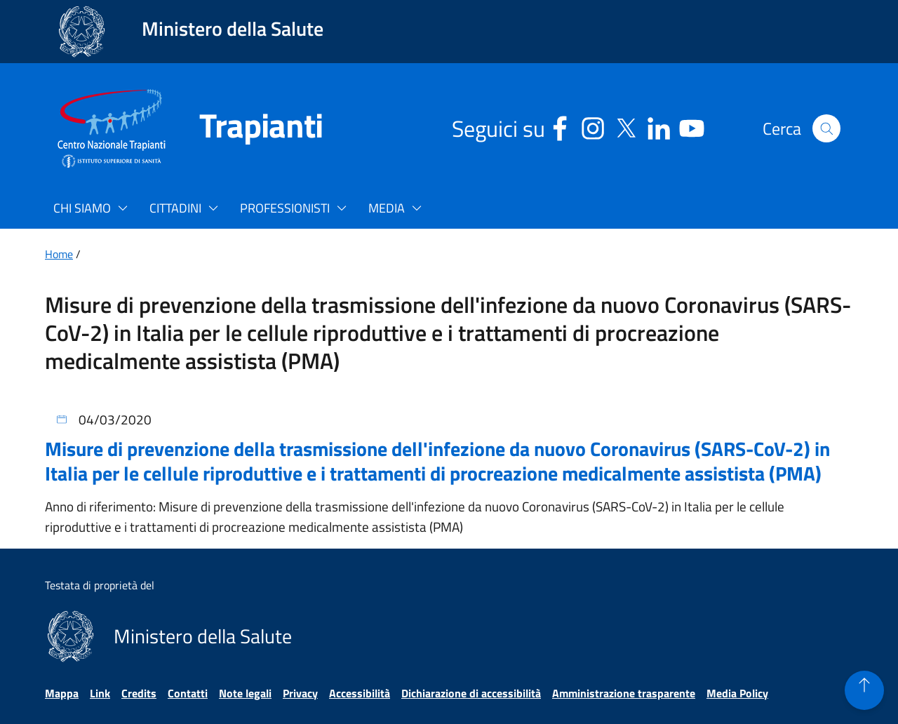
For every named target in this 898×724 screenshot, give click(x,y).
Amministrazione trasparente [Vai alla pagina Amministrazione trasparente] (623, 693)
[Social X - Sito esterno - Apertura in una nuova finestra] (626, 126)
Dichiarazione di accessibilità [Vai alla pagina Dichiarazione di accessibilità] (471, 693)
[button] (826, 128)
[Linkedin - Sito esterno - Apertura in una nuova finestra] (659, 126)
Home (59, 254)
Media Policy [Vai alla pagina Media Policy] (737, 693)
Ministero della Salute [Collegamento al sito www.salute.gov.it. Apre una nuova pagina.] (232, 28)
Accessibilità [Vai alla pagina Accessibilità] (359, 693)
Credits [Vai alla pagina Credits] (138, 693)
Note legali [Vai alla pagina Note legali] (245, 693)
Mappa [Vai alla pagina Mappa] (62, 693)
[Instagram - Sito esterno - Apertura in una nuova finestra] (593, 126)
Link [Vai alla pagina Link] (100, 693)
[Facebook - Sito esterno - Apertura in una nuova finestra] (560, 126)
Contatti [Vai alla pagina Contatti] (188, 693)
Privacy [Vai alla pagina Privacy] (300, 693)
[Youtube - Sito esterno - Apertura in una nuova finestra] (691, 126)
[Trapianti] (244, 128)
